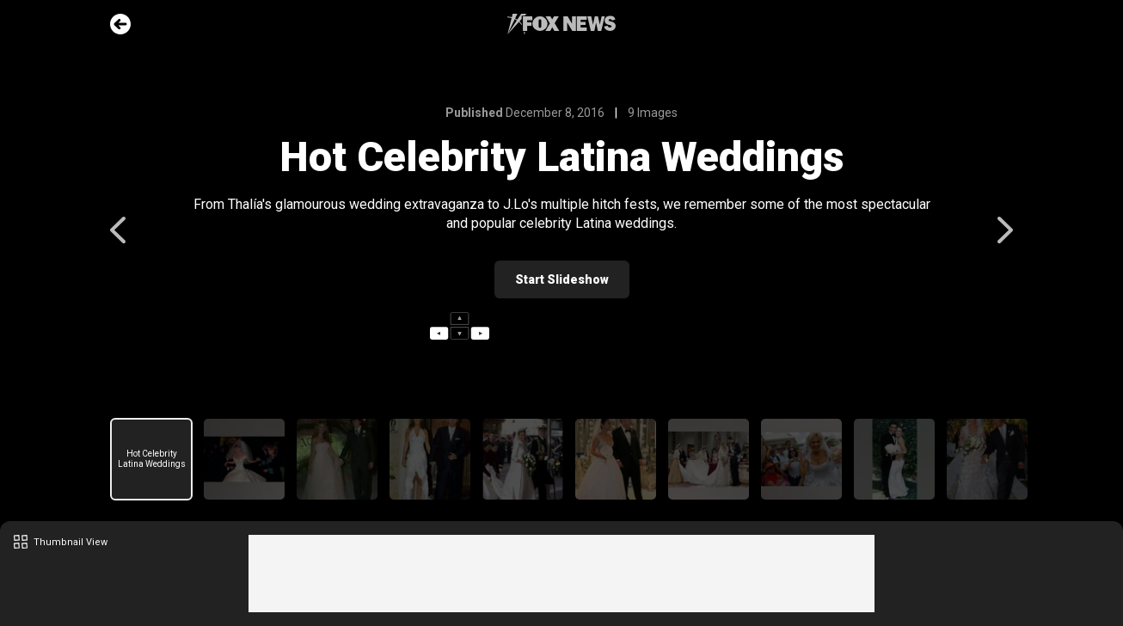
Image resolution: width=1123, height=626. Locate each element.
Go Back (120, 24)
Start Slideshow (562, 279)
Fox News (561, 24)
